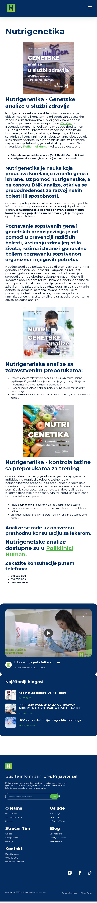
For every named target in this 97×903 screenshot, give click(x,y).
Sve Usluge (55, 813)
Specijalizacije (11, 837)
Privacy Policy (86, 893)
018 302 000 (11, 858)
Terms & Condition (69, 893)
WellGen (66, 123)
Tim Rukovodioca (13, 817)
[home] (10, 7)
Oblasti (8, 833)
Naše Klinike (11, 813)
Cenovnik (54, 817)
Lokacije (9, 841)
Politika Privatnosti (14, 861)
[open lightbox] (48, 633)
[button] (90, 8)
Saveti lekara (56, 833)
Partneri (9, 821)
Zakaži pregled (12, 854)
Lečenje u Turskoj (58, 821)
